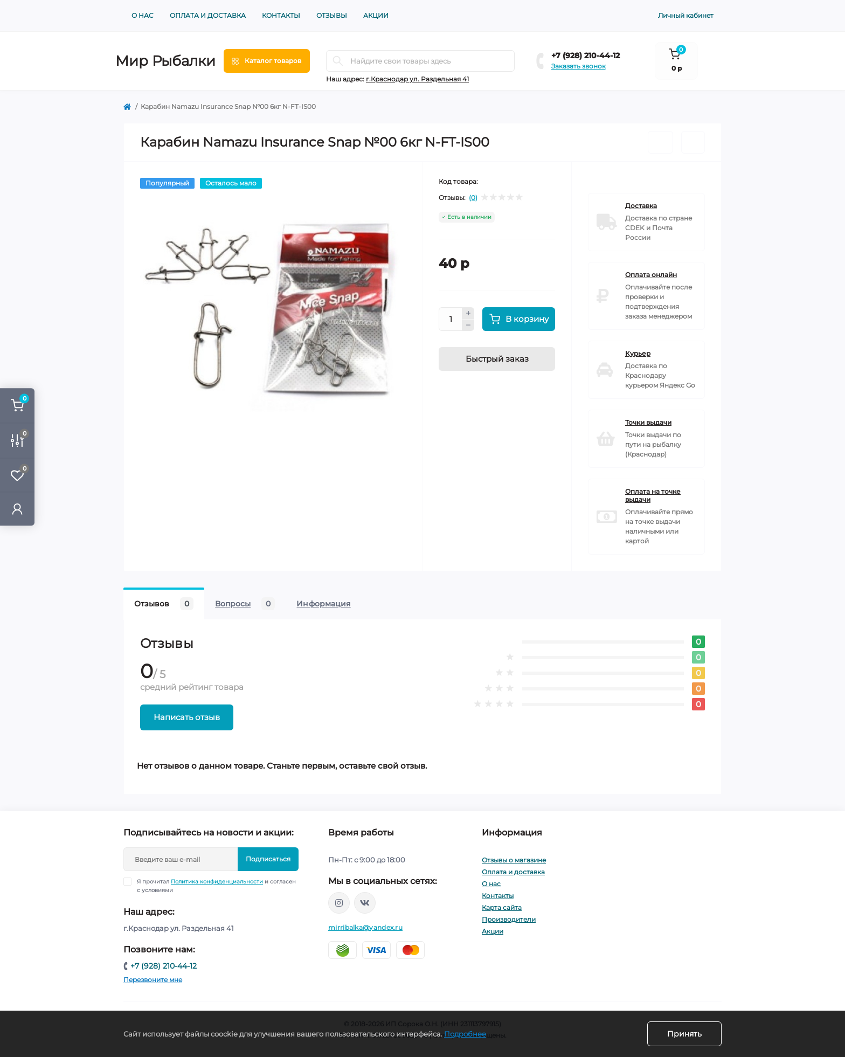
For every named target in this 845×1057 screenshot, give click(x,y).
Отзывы (331, 15)
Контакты (281, 15)
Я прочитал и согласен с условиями (216, 886)
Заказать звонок (578, 66)
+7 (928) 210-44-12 (585, 55)
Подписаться (268, 859)
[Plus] (468, 313)
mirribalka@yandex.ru (365, 927)
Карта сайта (502, 907)
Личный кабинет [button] (686, 15)
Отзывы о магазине (514, 860)
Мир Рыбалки (165, 61)
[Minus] (468, 325)
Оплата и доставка (208, 15)
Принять (684, 1034)
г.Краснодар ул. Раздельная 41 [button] (417, 79)
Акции (376, 15)
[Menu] (267, 61)
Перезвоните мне (152, 980)
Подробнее (465, 1034)
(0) (473, 198)
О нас (142, 15)
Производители (509, 919)
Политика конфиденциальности (217, 881)
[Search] (338, 61)
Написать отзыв (187, 717)
